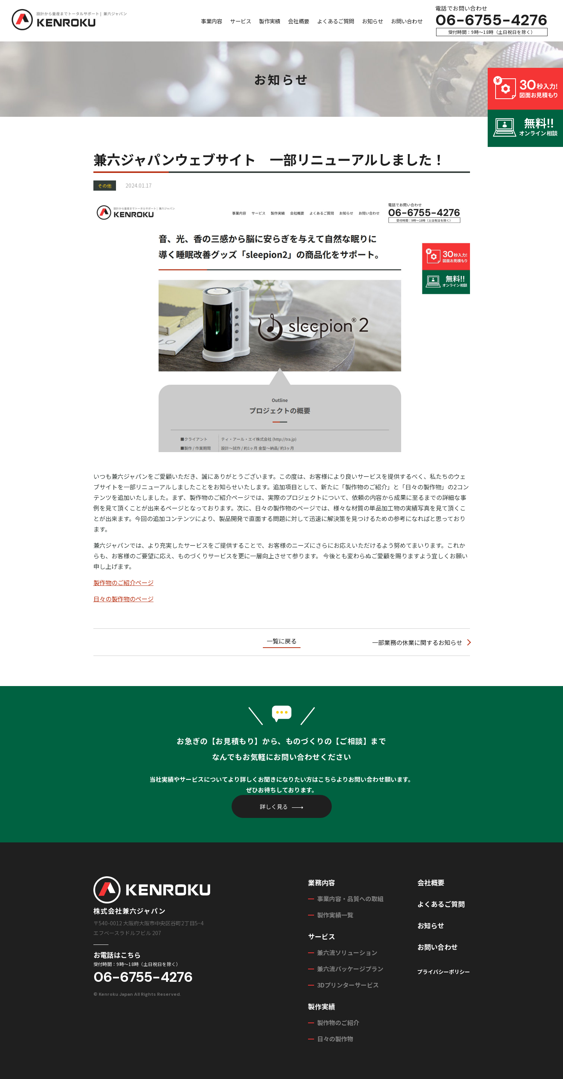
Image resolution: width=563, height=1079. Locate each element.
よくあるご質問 (335, 21)
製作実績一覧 (335, 914)
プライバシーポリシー (443, 971)
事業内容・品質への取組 (350, 898)
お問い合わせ (407, 21)
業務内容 (321, 882)
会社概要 (298, 21)
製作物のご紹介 (338, 1022)
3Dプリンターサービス (348, 984)
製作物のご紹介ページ (123, 582)
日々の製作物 (335, 1038)
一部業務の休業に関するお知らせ (417, 642)
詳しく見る (274, 806)
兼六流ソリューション (347, 952)
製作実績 (269, 21)
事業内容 (211, 21)
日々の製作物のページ (123, 598)
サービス (240, 21)
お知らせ (372, 21)
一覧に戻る (282, 640)
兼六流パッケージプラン (350, 968)
